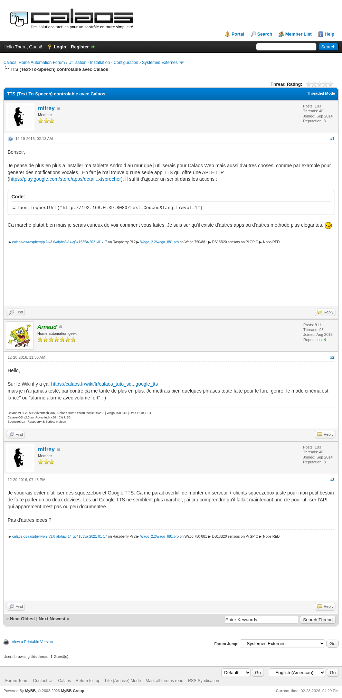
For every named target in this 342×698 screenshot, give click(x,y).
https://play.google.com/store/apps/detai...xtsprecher (65, 179)
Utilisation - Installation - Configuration (103, 62)
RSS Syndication (203, 680)
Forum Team (16, 680)
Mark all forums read (164, 680)
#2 (332, 357)
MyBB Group (72, 691)
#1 (332, 138)
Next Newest (52, 618)
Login (60, 46)
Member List (298, 34)
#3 (332, 480)
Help (329, 34)
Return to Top (88, 680)
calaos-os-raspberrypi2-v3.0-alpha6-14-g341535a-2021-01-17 (59, 242)
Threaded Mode (321, 93)
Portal (237, 34)
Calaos (64, 680)
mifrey (46, 108)
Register (80, 46)
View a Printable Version (32, 642)
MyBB (30, 691)
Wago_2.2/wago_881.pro (159, 242)
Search (264, 34)
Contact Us (43, 680)
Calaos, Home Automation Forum (34, 62)
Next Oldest (22, 618)
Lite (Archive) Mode (123, 680)
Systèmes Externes (160, 62)
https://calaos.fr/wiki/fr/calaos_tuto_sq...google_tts (104, 384)
